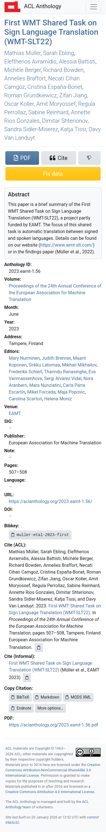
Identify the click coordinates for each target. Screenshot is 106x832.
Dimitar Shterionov (64, 120)
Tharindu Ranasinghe (65, 371)
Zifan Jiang (73, 95)
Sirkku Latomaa (44, 365)
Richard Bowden (63, 70)
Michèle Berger (22, 70)
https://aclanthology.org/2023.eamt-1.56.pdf (53, 725)
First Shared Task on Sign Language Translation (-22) (51, 32)
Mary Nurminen (24, 358)
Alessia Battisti (77, 61)
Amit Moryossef (55, 103)
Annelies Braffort (25, 78)
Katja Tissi (73, 129)
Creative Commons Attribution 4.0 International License (49, 792)
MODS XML (78, 697)
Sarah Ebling (58, 53)
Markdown (47, 697)
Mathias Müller (22, 53)
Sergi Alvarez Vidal (62, 378)
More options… (50, 708)
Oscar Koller (19, 103)
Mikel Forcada (41, 392)
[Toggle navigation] (93, 6)
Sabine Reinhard (48, 112)
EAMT (15, 413)
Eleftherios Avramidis (30, 61)
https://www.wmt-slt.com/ (66, 245)
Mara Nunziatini (45, 385)
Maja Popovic (71, 392)
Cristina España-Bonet (54, 87)
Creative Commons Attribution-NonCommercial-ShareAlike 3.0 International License (52, 770)
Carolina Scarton (25, 398)
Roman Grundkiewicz (30, 95)
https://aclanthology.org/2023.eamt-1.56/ (50, 501)
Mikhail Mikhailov (79, 365)
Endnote (21, 708)
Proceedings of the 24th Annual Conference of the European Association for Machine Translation (55, 292)
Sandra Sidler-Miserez (31, 129)
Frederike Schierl (25, 371)
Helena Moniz (58, 398)
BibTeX (20, 697)
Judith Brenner (56, 358)
